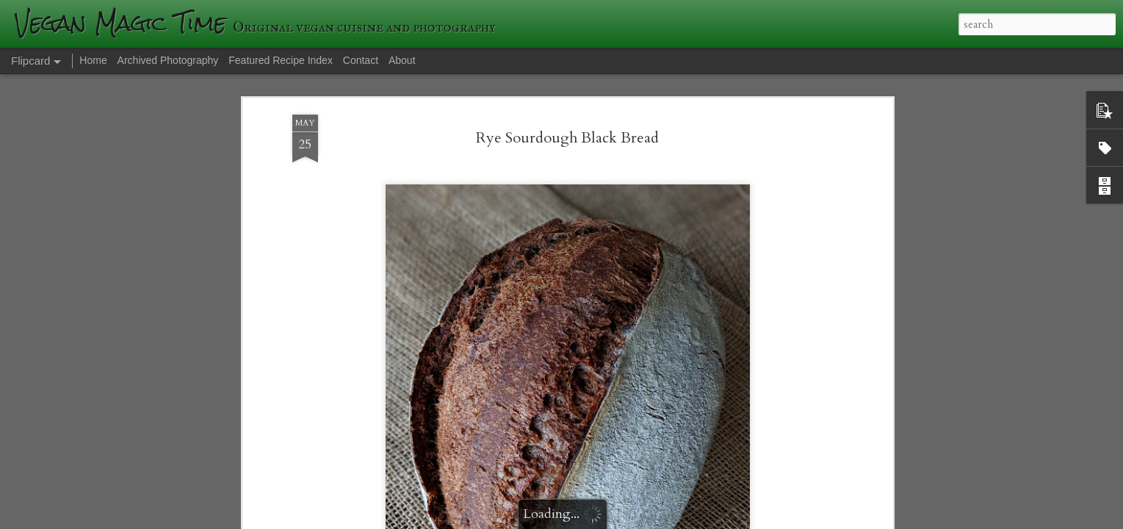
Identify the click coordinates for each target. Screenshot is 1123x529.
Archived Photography (168, 60)
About (402, 60)
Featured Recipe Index (280, 60)
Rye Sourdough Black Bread (567, 138)
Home (92, 60)
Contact (360, 60)
